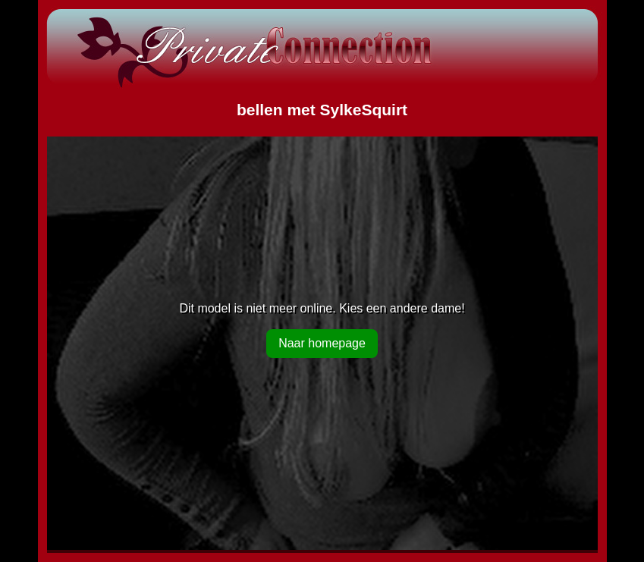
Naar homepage (322, 343)
